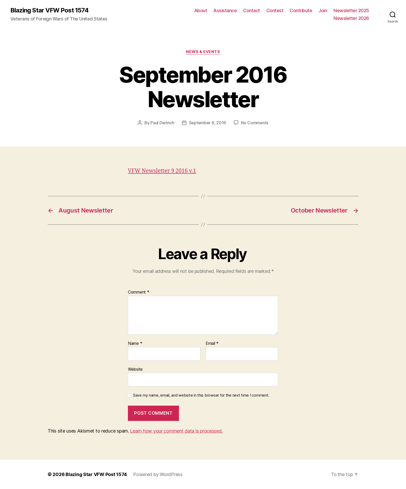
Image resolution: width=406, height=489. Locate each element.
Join (322, 10)
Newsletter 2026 (351, 18)
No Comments (254, 122)
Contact (251, 10)
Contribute (301, 10)
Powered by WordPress (158, 474)
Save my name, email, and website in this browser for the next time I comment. (201, 395)
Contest (275, 10)
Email (212, 343)
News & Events (203, 51)
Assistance (225, 10)
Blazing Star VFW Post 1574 (49, 10)
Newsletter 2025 (351, 10)
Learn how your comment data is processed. (176, 431)
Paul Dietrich (162, 122)
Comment (138, 292)
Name (135, 343)
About (200, 10)
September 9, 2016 (207, 122)
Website (135, 369)
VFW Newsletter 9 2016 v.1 (162, 170)
